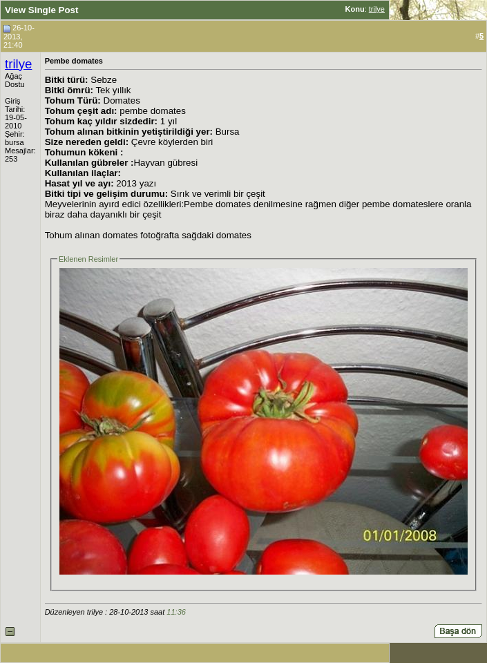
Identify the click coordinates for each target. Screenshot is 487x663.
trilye (377, 9)
